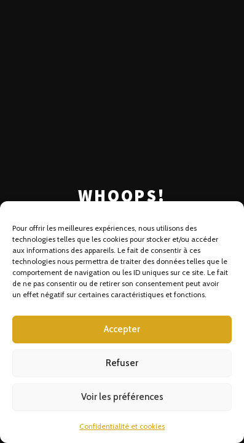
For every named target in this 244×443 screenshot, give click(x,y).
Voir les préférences (122, 396)
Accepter (122, 329)
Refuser (122, 363)
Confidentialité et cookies (122, 426)
